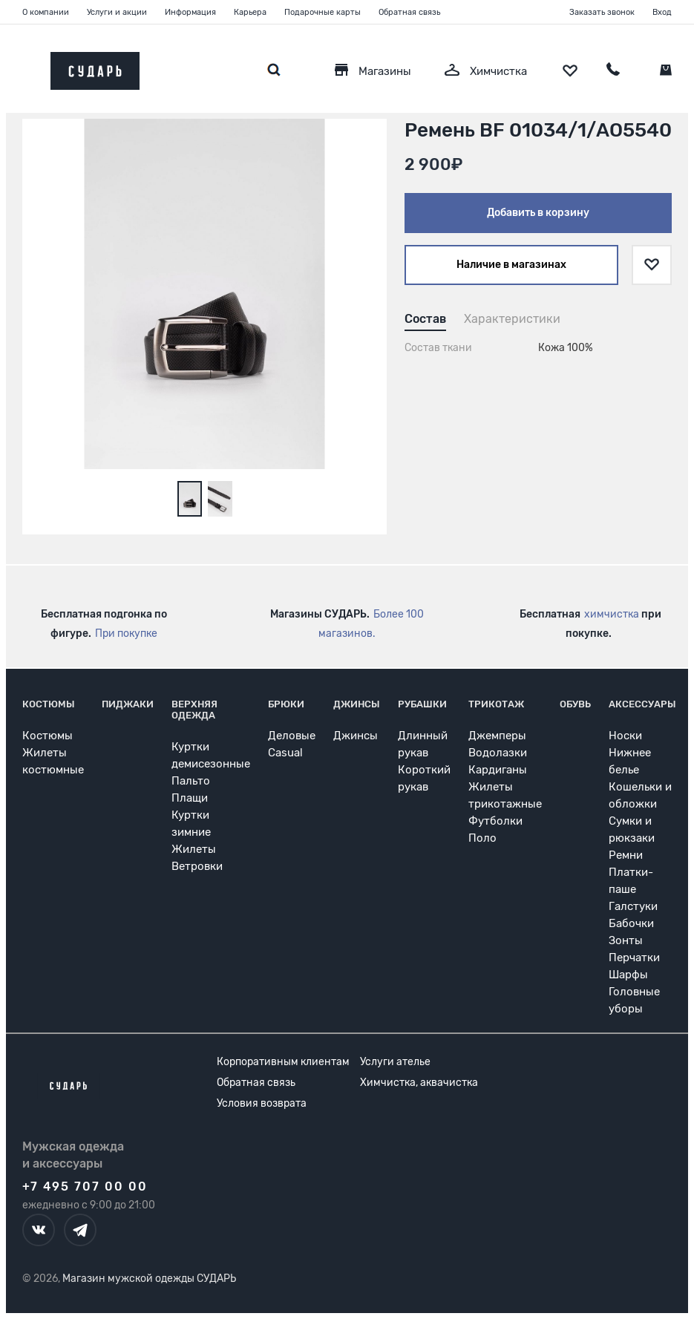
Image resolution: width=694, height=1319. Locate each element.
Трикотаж (496, 704)
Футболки (495, 821)
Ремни (626, 855)
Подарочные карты (322, 12)
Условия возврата (262, 1103)
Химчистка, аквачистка (419, 1082)
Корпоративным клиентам (283, 1061)
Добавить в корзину (538, 212)
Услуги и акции (117, 12)
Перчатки (634, 957)
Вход (662, 12)
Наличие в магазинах (511, 264)
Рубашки (422, 704)
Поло (482, 838)
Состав (425, 319)
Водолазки (497, 752)
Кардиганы (497, 769)
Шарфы (628, 974)
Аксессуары (642, 704)
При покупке (126, 633)
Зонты (626, 940)
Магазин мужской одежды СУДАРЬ (149, 1278)
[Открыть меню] (22, 67)
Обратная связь (409, 12)
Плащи (189, 798)
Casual (285, 752)
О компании (45, 12)
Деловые (291, 735)
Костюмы (48, 704)
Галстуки (633, 906)
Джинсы (356, 704)
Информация (190, 12)
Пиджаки (128, 704)
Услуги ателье (395, 1061)
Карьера (250, 12)
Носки (625, 735)
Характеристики (512, 319)
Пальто (190, 781)
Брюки (286, 704)
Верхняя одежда (194, 709)
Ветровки (197, 866)
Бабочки (631, 923)
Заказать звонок (602, 12)
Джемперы (497, 735)
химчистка (611, 614)
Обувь (575, 704)
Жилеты (193, 849)
